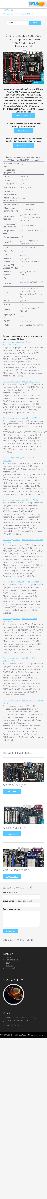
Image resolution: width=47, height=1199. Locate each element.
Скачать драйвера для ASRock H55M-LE (21, 418)
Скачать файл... (23, 145)
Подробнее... (12, 791)
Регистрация (12, 960)
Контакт (9, 965)
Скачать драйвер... (23, 115)
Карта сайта (11, 968)
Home (8, 957)
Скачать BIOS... (23, 130)
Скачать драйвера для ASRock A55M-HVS (22, 582)
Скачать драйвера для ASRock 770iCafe (21, 500)
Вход (8, 962)
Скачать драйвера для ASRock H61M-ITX (22, 381)
